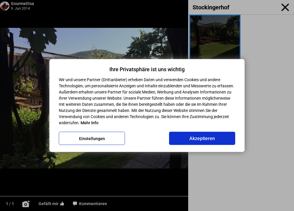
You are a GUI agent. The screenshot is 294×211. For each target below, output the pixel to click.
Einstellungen (92, 138)
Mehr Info (89, 122)
